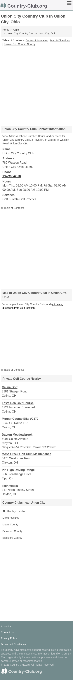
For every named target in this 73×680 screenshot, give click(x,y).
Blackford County (12, 537)
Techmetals (10, 485)
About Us (6, 626)
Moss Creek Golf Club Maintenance (26, 454)
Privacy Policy (9, 638)
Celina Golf (9, 387)
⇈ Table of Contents (12, 207)
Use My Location (14, 511)
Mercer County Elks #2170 (20, 418)
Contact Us (7, 632)
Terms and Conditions (13, 644)
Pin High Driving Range (18, 469)
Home (5, 29)
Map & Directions (60, 40)
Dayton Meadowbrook (17, 434)
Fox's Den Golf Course (18, 403)
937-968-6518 (11, 176)
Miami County (10, 524)
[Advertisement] (36, 84)
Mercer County (10, 517)
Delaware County (12, 531)
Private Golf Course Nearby (19, 44)
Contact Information (37, 40)
